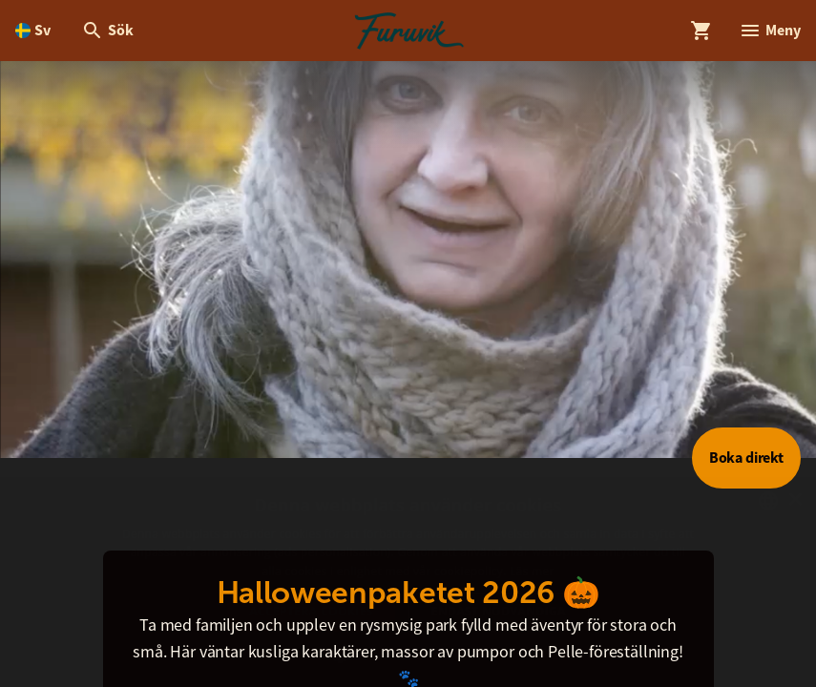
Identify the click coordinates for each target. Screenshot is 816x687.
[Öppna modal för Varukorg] (701, 30)
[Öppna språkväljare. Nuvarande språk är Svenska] (33, 30)
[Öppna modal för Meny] (769, 30)
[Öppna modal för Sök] (107, 30)
